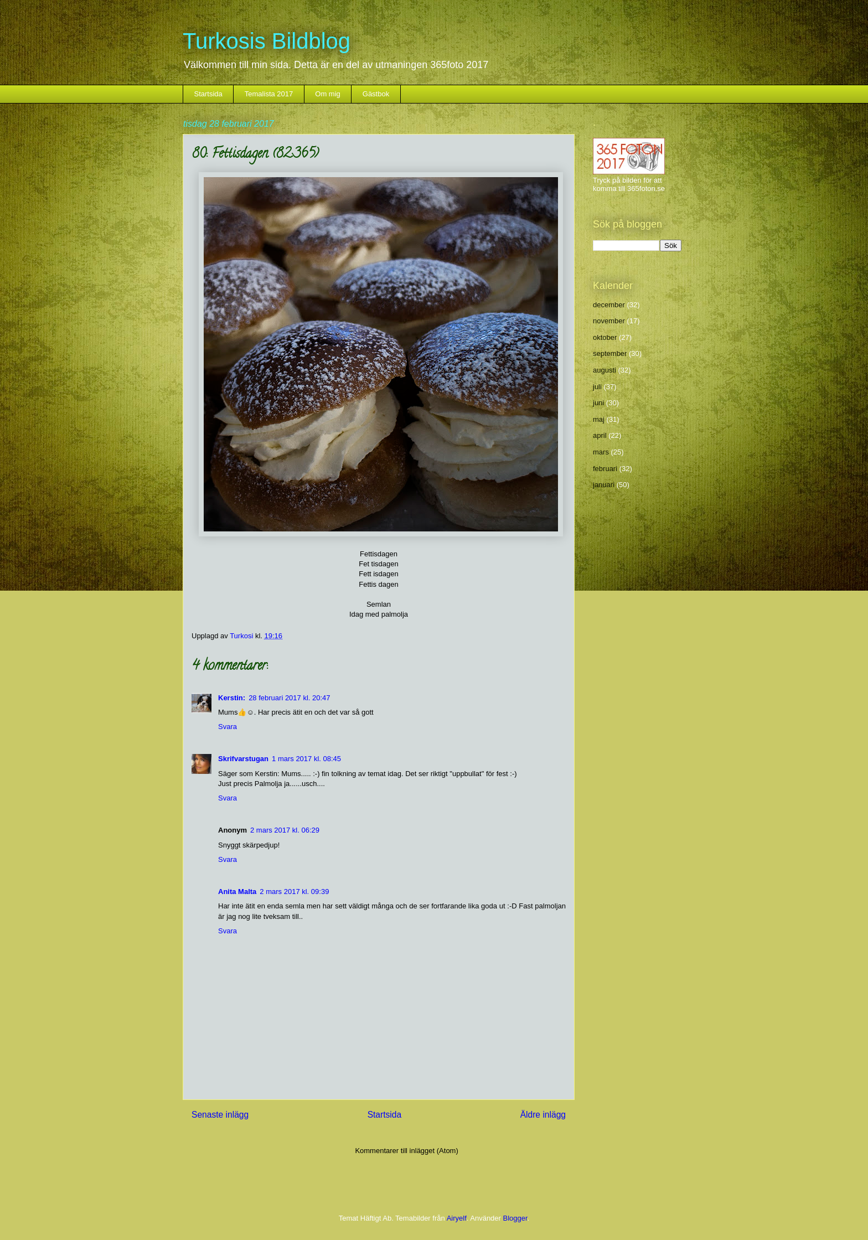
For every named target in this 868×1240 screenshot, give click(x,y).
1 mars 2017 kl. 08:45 (306, 759)
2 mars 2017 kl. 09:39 (294, 891)
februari (605, 468)
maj (598, 419)
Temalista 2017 (269, 94)
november (609, 321)
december (609, 305)
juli (597, 387)
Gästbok (376, 94)
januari (603, 484)
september (610, 353)
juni (598, 403)
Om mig (327, 94)
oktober (605, 337)
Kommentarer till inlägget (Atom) (406, 1150)
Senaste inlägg (220, 1114)
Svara (227, 726)
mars (601, 452)
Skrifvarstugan (243, 759)
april (600, 435)
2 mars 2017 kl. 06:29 (284, 830)
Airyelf (457, 1218)
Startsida (208, 94)
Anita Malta (237, 891)
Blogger (515, 1218)
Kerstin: (231, 698)
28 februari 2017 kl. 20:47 (289, 698)
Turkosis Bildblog (266, 41)
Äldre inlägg (543, 1114)
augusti (604, 370)
